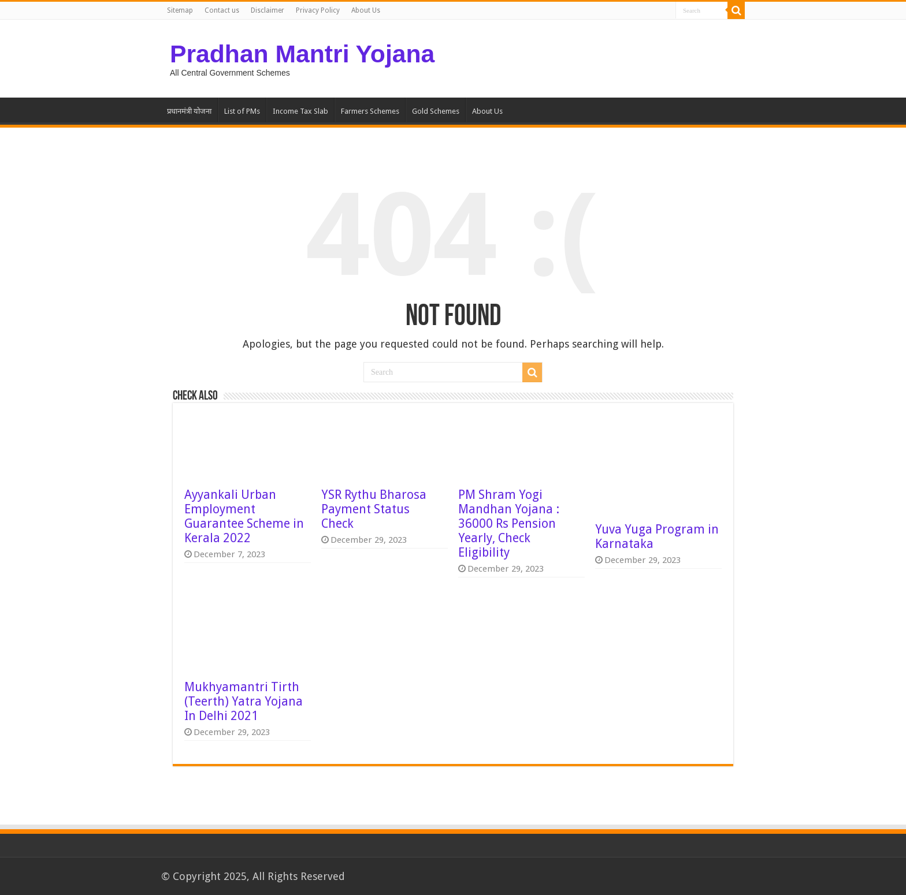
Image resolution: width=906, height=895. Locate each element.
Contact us (222, 10)
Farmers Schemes (370, 111)
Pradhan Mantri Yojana (302, 54)
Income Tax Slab (300, 111)
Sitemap (180, 10)
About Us (365, 10)
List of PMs (242, 111)
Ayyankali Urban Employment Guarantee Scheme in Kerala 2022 (244, 516)
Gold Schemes (435, 111)
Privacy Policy (318, 10)
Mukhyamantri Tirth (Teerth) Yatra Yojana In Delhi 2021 (243, 701)
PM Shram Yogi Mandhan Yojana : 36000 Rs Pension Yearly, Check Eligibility (508, 523)
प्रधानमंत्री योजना (189, 111)
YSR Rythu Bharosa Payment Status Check (373, 509)
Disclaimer (267, 10)
